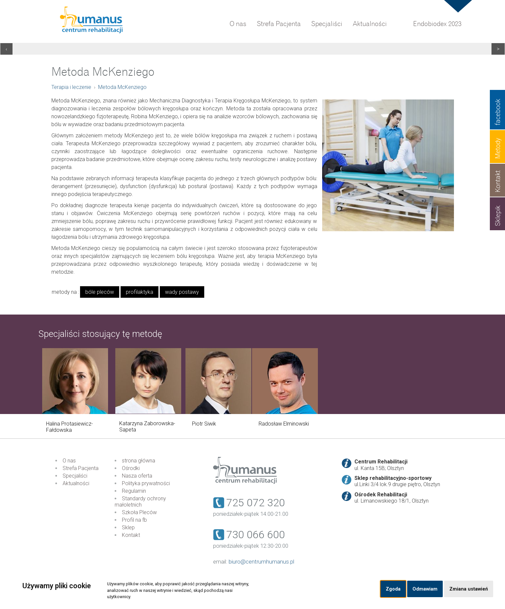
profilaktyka (139, 292)
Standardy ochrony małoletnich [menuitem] (140, 501)
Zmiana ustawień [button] (468, 589)
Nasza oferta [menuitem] (137, 476)
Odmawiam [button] (424, 589)
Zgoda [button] (393, 589)
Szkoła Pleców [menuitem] (139, 512)
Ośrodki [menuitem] (131, 468)
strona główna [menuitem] (138, 460)
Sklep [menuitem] (128, 527)
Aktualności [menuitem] (370, 24)
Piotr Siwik (204, 424)
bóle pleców (99, 292)
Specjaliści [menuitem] (326, 24)
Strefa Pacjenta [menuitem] (279, 24)
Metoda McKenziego (122, 87)
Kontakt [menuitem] (131, 535)
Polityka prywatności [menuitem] (146, 483)
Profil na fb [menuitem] (134, 520)
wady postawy (182, 292)
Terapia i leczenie (71, 87)
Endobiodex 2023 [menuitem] (437, 24)
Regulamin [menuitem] (134, 491)
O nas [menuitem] (238, 24)
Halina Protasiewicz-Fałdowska (69, 427)
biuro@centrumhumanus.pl (261, 561)
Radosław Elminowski (284, 424)
